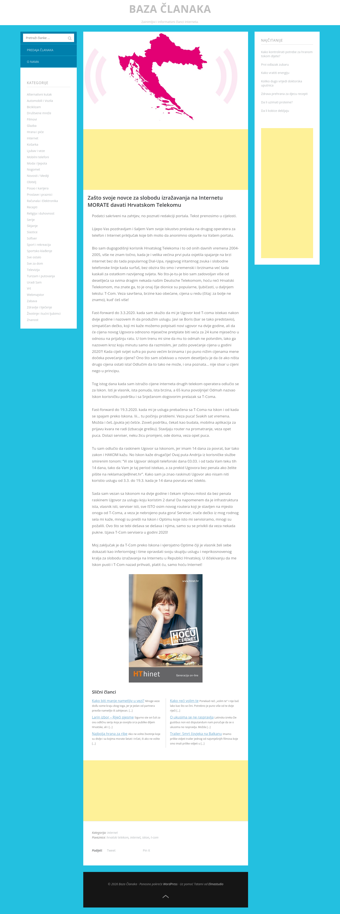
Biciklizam (34, 107)
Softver (32, 238)
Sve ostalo (34, 257)
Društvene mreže (39, 113)
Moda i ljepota (37, 163)
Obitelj (31, 182)
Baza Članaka (170, 9)
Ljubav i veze (36, 151)
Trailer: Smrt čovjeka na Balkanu (196, 733)
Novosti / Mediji (38, 176)
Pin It (146, 850)
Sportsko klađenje (39, 251)
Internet (32, 138)
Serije (31, 220)
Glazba (31, 126)
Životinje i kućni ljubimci (44, 313)
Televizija (33, 270)
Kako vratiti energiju (275, 73)
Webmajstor (35, 295)
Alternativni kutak (39, 94)
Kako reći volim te (184, 700)
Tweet (111, 850)
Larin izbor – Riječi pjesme (113, 717)
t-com (154, 837)
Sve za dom (35, 263)
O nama (33, 62)
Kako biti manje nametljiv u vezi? (118, 700)
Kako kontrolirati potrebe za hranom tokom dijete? (287, 54)
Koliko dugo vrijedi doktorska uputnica (281, 83)
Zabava (32, 301)
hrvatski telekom (118, 837)
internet (135, 837)
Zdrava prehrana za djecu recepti (284, 94)
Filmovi (32, 119)
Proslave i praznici (39, 194)
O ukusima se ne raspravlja (192, 717)
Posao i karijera (38, 188)
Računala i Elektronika (42, 201)
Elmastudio (215, 884)
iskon (145, 837)
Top (165, 897)
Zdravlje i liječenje (39, 307)
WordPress (170, 884)
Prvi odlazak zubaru (275, 64)
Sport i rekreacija (39, 245)
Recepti (32, 207)
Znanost (32, 320)
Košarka (32, 144)
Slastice (32, 232)
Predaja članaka (40, 50)
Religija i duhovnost (40, 213)
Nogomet (33, 169)
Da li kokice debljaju (275, 111)
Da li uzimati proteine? (277, 102)
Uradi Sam (34, 282)
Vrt (29, 288)
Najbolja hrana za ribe (110, 733)
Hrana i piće (35, 132)
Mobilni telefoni (38, 157)
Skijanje (32, 226)
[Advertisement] (165, 159)
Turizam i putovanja (41, 276)
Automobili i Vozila (40, 101)
